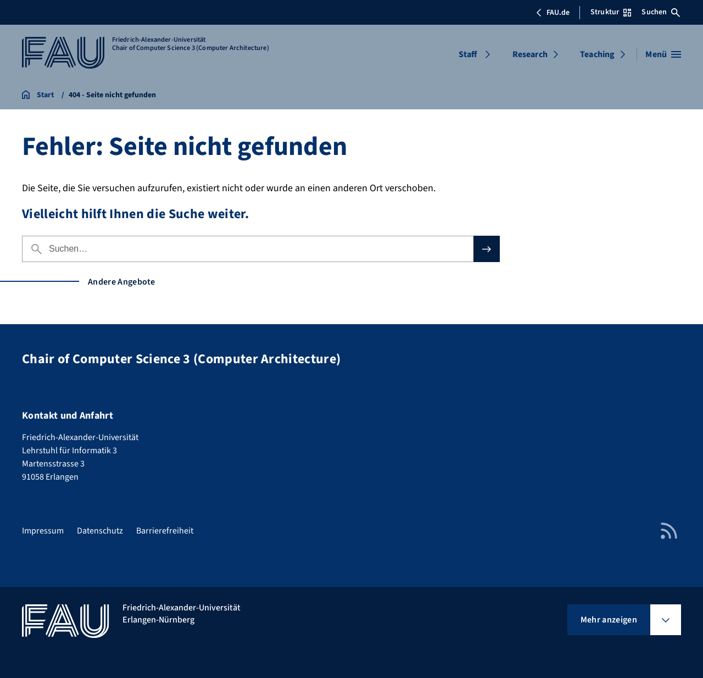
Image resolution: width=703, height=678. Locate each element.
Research (530, 54)
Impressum (43, 531)
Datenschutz (100, 531)
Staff (468, 54)
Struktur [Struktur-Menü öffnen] (610, 12)
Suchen (660, 12)
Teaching (597, 54)
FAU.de (552, 12)
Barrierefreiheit (164, 531)
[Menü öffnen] (663, 54)
